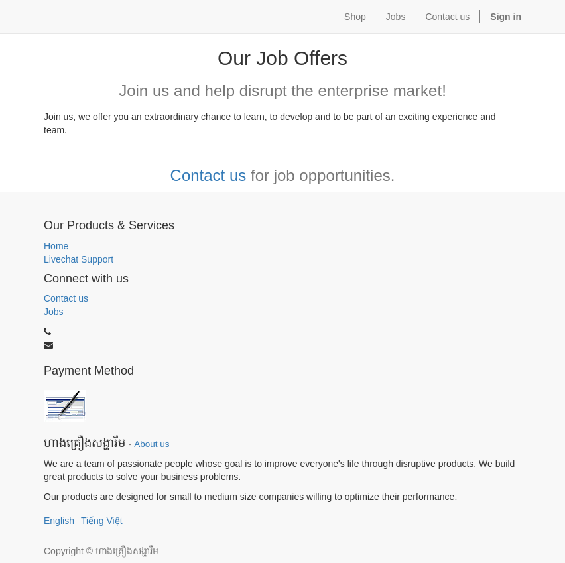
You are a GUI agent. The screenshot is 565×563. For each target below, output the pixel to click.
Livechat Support (78, 259)
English (59, 520)
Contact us (208, 175)
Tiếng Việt (102, 520)
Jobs (54, 311)
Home (56, 246)
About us (151, 444)
